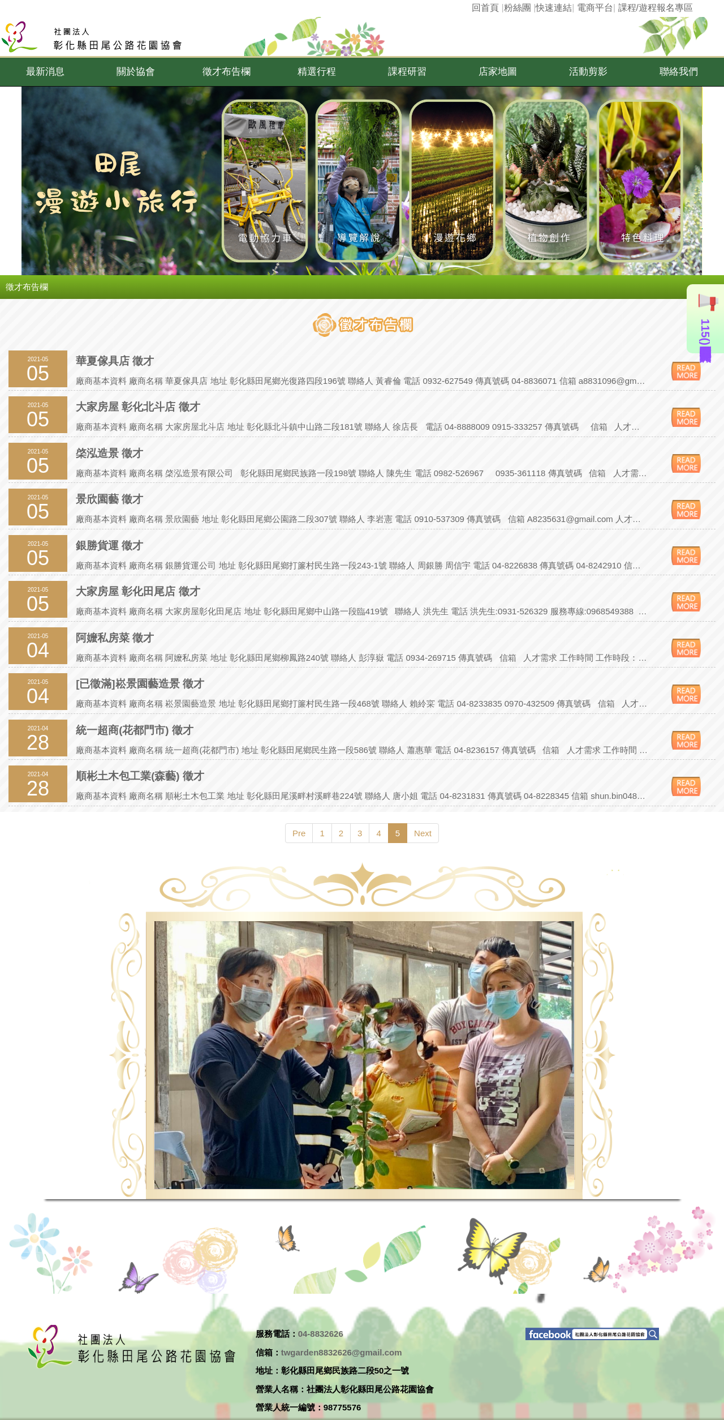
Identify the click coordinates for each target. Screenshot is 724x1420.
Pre (298, 833)
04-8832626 (320, 1333)
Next (423, 833)
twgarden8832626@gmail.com (341, 1352)
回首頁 (485, 7)
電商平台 (595, 7)
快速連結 (554, 7)
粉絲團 (517, 7)
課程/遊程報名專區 (655, 7)
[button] (45, 72)
